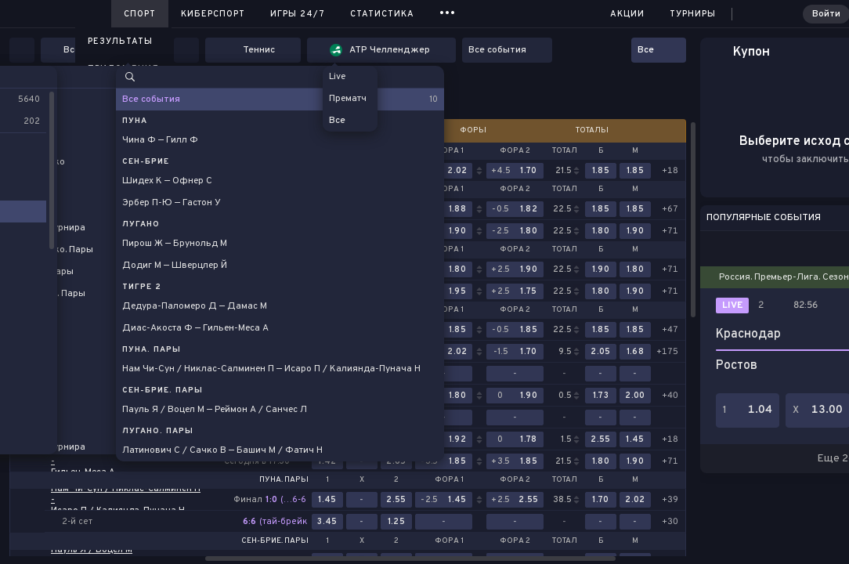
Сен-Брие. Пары (275, 541)
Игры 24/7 (297, 14)
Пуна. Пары (284, 480)
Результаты (120, 41)
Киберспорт (213, 14)
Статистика (382, 14)
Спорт (140, 14)
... (447, 11)
